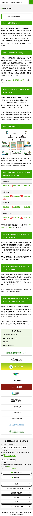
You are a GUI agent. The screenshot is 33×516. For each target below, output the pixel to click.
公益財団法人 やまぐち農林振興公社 (16, 441)
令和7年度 (16, 186)
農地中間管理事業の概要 (16, 80)
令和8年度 (6, 186)
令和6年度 (6, 207)
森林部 (24, 447)
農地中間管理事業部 (14, 447)
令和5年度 (16, 207)
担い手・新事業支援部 (8, 460)
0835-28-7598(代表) (10, 468)
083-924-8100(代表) (10, 456)
